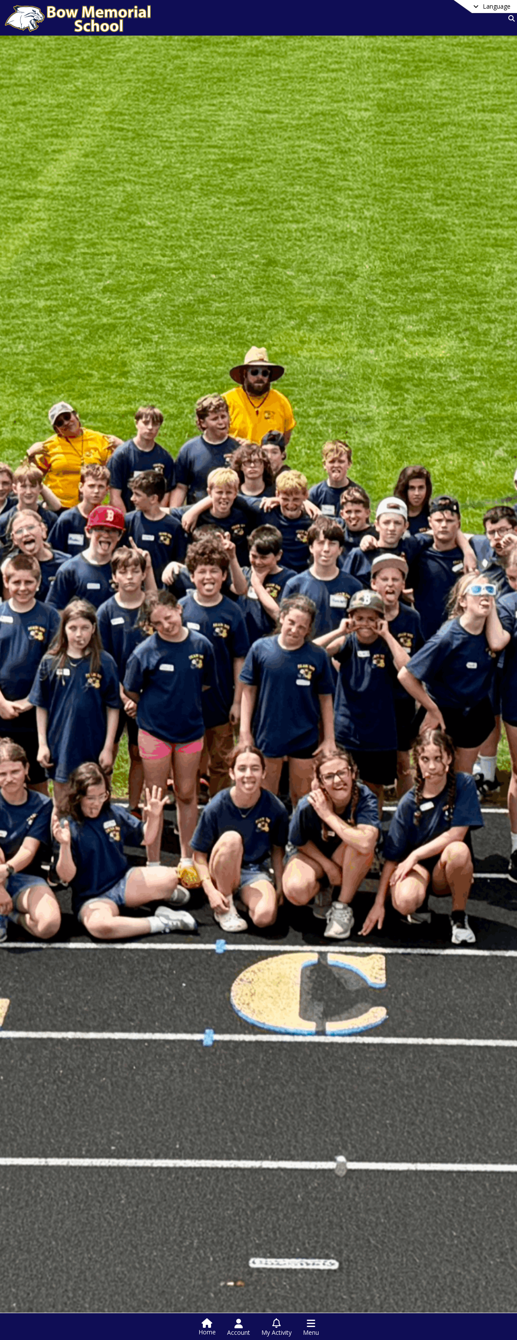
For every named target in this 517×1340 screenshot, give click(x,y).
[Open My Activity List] (276, 1327)
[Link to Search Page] (510, 18)
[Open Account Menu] (238, 1327)
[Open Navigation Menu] (311, 1327)
